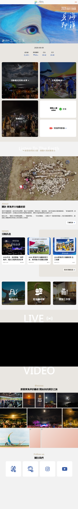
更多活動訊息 (69, 270)
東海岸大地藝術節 (39, 2)
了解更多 (71, 222)
